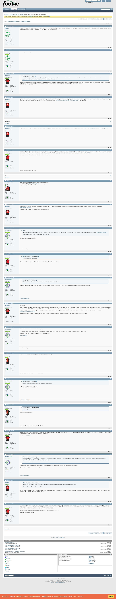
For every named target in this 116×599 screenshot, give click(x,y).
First (95, 19)
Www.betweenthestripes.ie (25, 207)
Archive (107, 575)
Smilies (90, 557)
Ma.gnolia (8, 565)
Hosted (56, 582)
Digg (7, 556)
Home (104, 575)
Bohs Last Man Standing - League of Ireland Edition (15, 551)
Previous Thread (55, 537)
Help (104, 0)
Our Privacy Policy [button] (78, 596)
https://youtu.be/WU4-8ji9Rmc (26, 435)
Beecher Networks (62, 582)
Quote (109, 47)
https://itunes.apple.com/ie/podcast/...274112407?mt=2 (80, 152)
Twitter (7, 567)
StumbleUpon (9, 560)
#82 (110, 49)
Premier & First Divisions (19, 14)
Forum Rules (91, 563)
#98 (110, 454)
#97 (110, 430)
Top (110, 575)
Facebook (8, 563)
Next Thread (61, 537)
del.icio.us (8, 558)
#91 (110, 277)
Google (7, 561)
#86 (110, 149)
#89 (110, 227)
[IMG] (90, 559)
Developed (52, 582)
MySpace (8, 569)
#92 (110, 303)
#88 (110, 204)
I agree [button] (111, 596)
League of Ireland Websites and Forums (12, 545)
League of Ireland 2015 (9, 542)
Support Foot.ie (21, 9)
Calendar (14, 11)
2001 (59, 580)
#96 (110, 404)
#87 (110, 180)
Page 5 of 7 (91, 19)
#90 (110, 253)
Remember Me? (89, 2)
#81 (110, 26)
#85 (110, 126)
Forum (14, 9)
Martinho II (7, 123)
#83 (110, 73)
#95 (110, 378)
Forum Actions (19, 11)
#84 (110, 97)
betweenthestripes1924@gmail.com (27, 311)
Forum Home (6, 11)
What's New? (7, 9)
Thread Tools (108, 23)
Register (108, 0)
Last (110, 19)
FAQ (11, 11)
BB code (90, 556)
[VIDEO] (90, 560)
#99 (110, 480)
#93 (110, 327)
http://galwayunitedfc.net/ (34, 183)
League (11, 14)
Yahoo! (7, 571)
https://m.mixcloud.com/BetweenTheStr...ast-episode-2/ (67, 100)
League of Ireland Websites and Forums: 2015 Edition (19, 21)
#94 (110, 352)
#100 (110, 503)
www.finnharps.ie (23, 335)
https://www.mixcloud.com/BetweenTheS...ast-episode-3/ (96, 128)
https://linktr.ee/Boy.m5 (24, 248)
